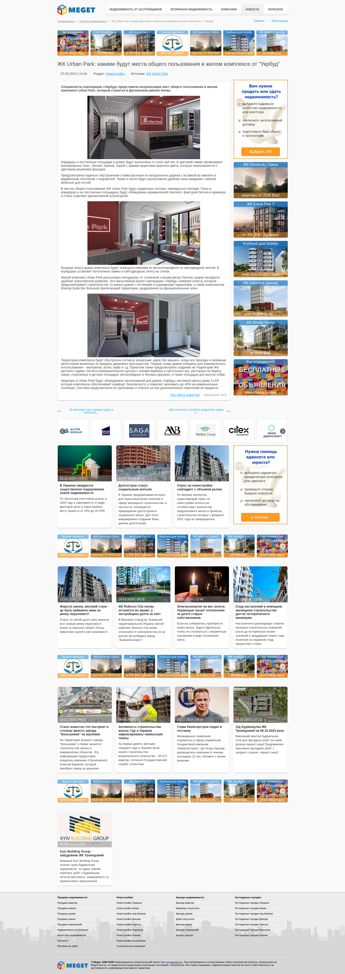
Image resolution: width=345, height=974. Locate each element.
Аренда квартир (185, 902)
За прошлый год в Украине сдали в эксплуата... (91, 411)
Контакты (62, 940)
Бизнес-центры (184, 935)
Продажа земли (66, 919)
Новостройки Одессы (129, 924)
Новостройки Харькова (130, 929)
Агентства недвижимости (71, 935)
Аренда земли (184, 924)
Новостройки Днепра (129, 919)
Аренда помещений (187, 929)
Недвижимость (66, 21)
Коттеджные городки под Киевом (254, 913)
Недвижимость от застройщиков (136, 9)
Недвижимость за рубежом (73, 929)
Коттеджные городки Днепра (251, 919)
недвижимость (174, 962)
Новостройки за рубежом (131, 940)
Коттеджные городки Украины (252, 902)
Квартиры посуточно (187, 908)
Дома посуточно (185, 919)
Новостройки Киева (128, 908)
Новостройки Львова (128, 935)
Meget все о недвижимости (73, 965)
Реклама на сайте (67, 946)
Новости (252, 9)
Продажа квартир (67, 902)
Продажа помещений (69, 924)
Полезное (275, 9)
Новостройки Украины (129, 902)
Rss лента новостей (184, 395)
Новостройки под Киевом (131, 913)
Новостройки (115, 73)
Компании (229, 9)
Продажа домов (66, 913)
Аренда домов (184, 913)
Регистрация (280, 21)
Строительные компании (131, 946)
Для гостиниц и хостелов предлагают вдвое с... (196, 411)
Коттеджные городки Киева (250, 908)
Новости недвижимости (93, 21)
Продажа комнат (67, 908)
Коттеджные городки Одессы (251, 924)
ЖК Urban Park (157, 73)
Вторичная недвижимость (191, 9)
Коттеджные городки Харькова (252, 929)
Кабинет (259, 21)
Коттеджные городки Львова (251, 935)
